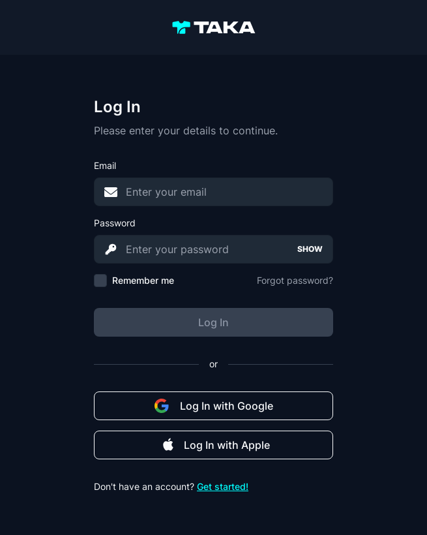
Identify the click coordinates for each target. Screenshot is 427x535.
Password (115, 222)
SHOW (310, 249)
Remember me (143, 280)
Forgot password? (295, 280)
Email (105, 165)
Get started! (222, 486)
